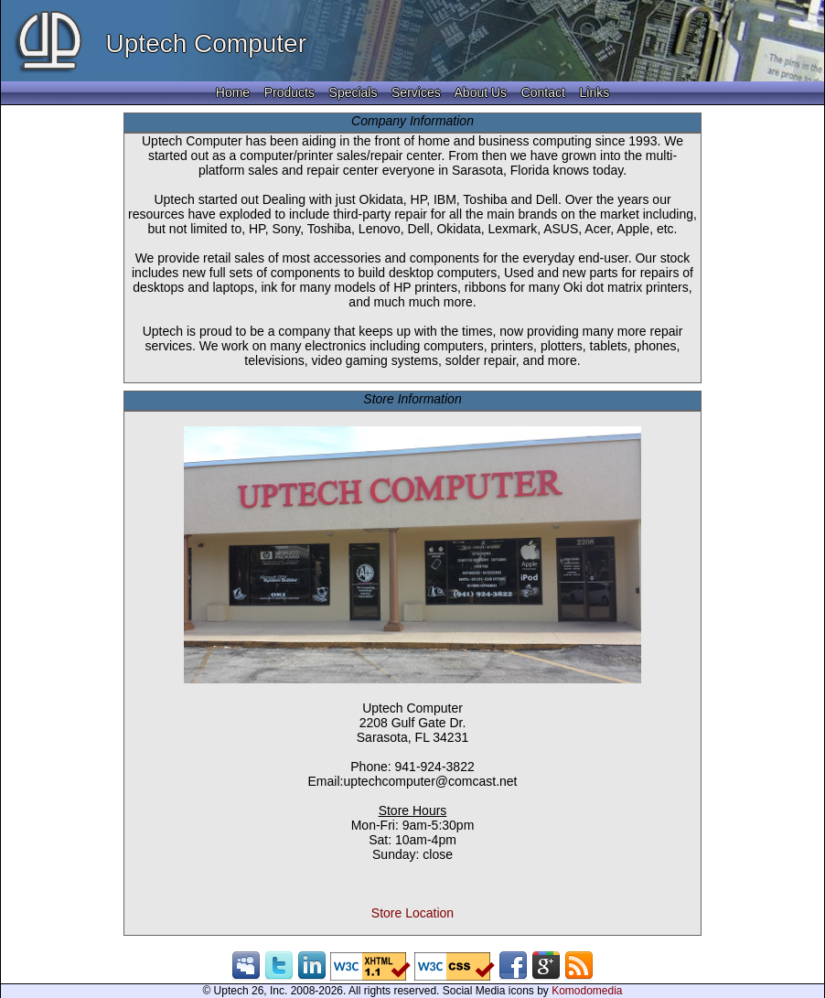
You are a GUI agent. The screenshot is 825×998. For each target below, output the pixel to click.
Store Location (412, 913)
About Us (481, 92)
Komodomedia (587, 990)
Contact (543, 92)
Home (233, 92)
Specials (353, 92)
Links (594, 92)
